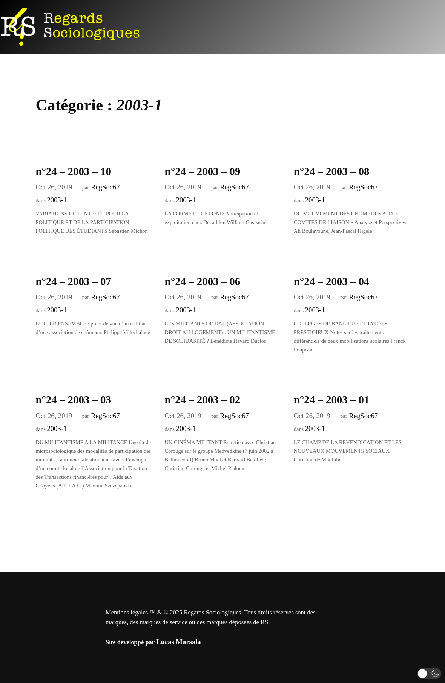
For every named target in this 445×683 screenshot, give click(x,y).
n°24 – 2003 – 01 (332, 400)
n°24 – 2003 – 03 (73, 400)
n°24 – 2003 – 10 (73, 171)
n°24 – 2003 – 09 (203, 171)
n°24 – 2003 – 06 (203, 281)
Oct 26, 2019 (53, 187)
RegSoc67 (105, 187)
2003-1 (57, 200)
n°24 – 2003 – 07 (73, 281)
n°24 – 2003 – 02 (203, 400)
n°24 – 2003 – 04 (332, 281)
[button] (429, 673)
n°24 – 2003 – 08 (332, 171)
